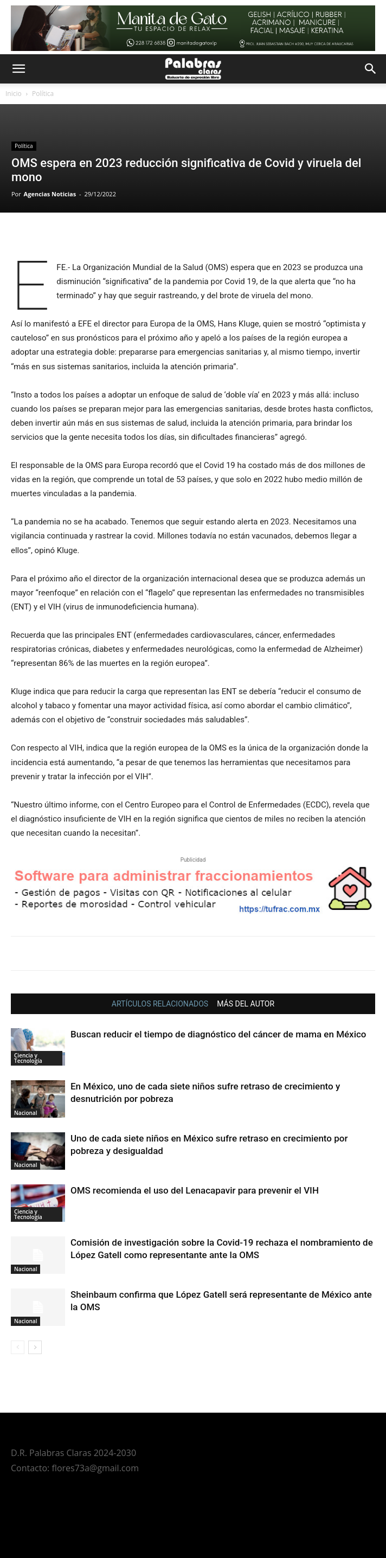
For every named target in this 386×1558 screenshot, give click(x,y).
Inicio (13, 93)
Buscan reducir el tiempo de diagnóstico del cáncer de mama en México (218, 1034)
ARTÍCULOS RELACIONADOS (160, 1004)
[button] (18, 69)
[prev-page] (17, 1347)
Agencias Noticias (50, 194)
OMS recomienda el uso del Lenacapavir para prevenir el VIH (194, 1190)
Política (43, 93)
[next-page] (35, 1347)
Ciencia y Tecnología (28, 1058)
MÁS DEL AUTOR (245, 1004)
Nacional (25, 1113)
